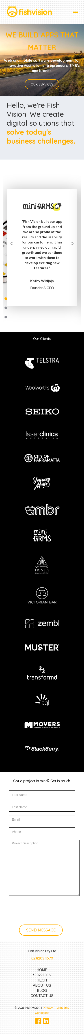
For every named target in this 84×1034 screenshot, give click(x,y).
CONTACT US (42, 996)
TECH (42, 980)
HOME (42, 970)
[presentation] (43, 907)
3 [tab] (5, 317)
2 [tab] (5, 308)
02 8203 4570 (42, 958)
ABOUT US (42, 985)
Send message (41, 930)
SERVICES (42, 975)
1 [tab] (5, 298)
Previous (11, 242)
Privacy (48, 1007)
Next (73, 242)
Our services (42, 84)
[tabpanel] (42, 238)
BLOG (42, 990)
